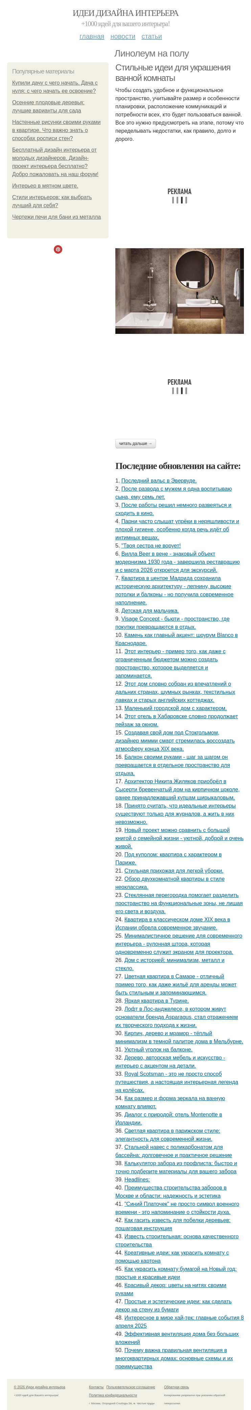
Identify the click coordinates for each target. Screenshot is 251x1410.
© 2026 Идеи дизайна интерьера (39, 1387)
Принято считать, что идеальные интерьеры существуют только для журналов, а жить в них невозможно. (175, 814)
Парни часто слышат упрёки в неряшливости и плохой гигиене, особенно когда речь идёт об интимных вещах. (177, 529)
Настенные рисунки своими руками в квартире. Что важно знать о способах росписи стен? (56, 130)
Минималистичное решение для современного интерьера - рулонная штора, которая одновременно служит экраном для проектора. (178, 944)
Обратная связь (176, 1387)
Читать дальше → (135, 443)
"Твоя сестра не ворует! (151, 546)
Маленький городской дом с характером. (175, 708)
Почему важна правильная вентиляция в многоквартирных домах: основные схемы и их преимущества (174, 1358)
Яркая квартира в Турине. (156, 1001)
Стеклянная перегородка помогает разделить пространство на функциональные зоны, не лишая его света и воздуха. (179, 903)
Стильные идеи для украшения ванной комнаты (172, 72)
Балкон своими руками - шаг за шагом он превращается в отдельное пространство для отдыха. (172, 765)
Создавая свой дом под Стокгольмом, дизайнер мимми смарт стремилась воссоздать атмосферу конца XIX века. (175, 741)
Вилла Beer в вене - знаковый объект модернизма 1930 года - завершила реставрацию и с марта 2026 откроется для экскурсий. (177, 562)
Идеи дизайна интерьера (126, 13)
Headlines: (137, 1179)
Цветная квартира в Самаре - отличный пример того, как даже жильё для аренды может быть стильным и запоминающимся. (175, 985)
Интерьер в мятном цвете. (45, 186)
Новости (122, 36)
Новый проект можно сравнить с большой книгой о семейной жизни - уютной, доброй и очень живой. (179, 838)
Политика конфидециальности (113, 1395)
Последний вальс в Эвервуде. (159, 481)
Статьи (151, 36)
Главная (91, 36)
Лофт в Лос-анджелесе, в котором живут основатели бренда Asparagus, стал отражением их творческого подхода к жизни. (176, 1017)
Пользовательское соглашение (131, 1387)
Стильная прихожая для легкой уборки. (174, 871)
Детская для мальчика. (150, 611)
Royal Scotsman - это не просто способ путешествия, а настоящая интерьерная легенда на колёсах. (176, 1082)
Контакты (96, 1387)
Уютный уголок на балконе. (158, 1049)
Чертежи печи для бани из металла (56, 217)
